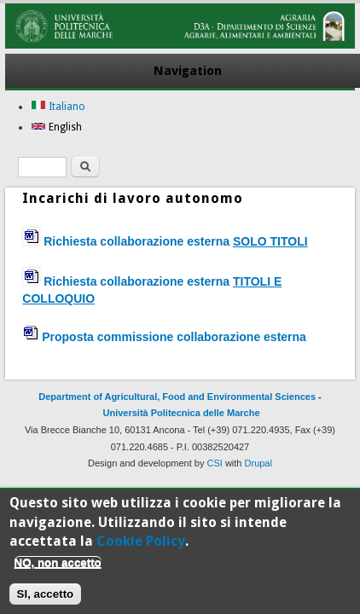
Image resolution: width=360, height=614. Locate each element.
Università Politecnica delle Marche (181, 413)
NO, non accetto (58, 569)
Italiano (58, 107)
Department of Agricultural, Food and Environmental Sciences (177, 396)
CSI (215, 463)
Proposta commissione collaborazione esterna (174, 337)
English (56, 127)
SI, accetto (45, 600)
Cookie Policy (140, 548)
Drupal (258, 463)
